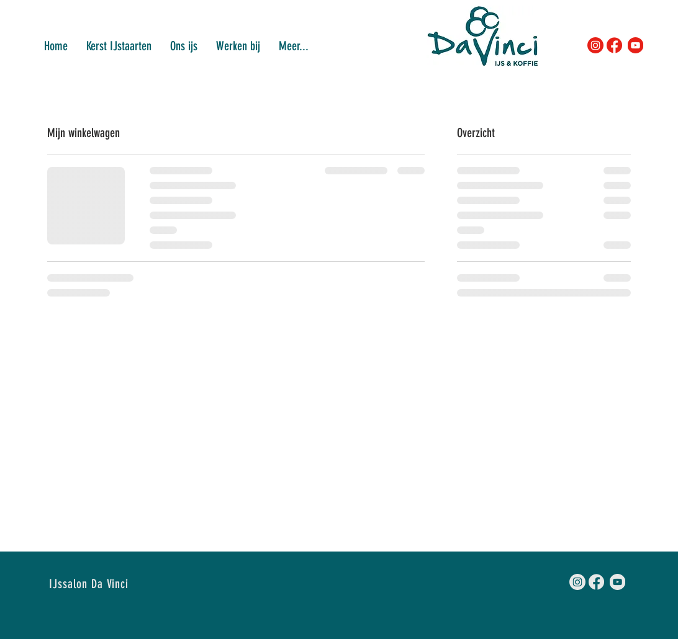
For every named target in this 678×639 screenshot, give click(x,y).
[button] (238, 45)
